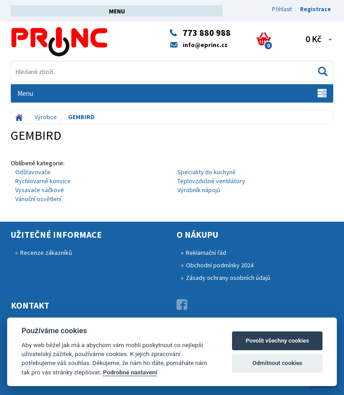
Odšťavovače (33, 172)
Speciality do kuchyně (206, 172)
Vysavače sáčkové (39, 190)
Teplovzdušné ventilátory (211, 181)
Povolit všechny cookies (277, 340)
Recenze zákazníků (46, 253)
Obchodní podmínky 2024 (220, 265)
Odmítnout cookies (277, 363)
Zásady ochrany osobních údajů (228, 278)
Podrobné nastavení (130, 372)
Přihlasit (282, 9)
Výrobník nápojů (198, 190)
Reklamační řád (206, 253)
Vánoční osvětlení (38, 199)
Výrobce (45, 117)
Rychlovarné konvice (43, 181)
